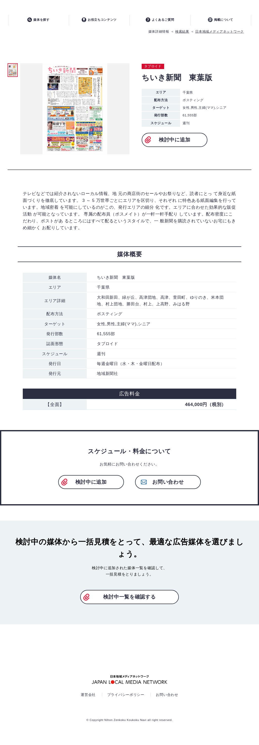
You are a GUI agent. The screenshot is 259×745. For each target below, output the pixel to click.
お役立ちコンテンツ (99, 22)
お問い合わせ (168, 484)
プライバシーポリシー (125, 697)
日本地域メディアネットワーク (219, 34)
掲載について (220, 22)
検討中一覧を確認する (129, 599)
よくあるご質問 (160, 22)
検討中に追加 (174, 142)
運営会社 (88, 697)
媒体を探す (38, 22)
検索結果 (182, 34)
